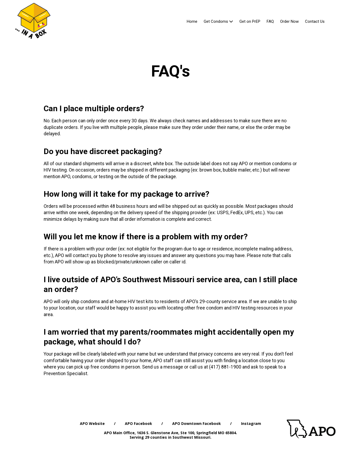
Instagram (251, 423)
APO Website (92, 423)
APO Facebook (138, 423)
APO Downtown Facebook (196, 423)
